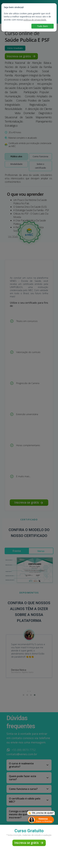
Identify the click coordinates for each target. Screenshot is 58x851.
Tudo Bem (42, 26)
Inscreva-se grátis (29, 843)
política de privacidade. (35, 19)
